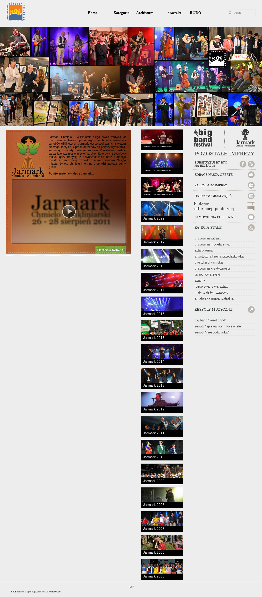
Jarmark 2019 (153, 242)
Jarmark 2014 (153, 361)
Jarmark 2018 (153, 265)
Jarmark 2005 (153, 576)
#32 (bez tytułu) (172, 12)
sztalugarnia (204, 250)
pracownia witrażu (208, 238)
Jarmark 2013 (153, 385)
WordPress (54, 591)
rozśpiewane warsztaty (211, 286)
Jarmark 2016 (153, 313)
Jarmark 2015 (153, 337)
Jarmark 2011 (153, 433)
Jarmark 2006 (153, 552)
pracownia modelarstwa (212, 244)
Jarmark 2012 (153, 409)
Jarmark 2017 (153, 289)
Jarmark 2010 (153, 456)
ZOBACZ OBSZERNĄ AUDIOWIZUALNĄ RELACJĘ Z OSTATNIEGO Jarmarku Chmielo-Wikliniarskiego (110, 250)
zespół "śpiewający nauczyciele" (218, 326)
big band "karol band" (210, 320)
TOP (131, 586)
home (98, 12)
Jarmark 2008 (153, 504)
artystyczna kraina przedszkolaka (219, 256)
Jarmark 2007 (153, 528)
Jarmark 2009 (153, 480)
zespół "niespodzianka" (212, 332)
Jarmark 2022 (153, 218)
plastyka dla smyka (209, 262)
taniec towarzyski (207, 274)
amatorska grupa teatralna (214, 298)
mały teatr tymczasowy (211, 292)
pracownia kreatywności (212, 268)
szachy (200, 280)
